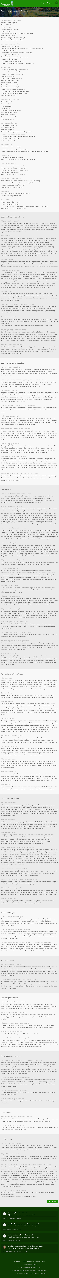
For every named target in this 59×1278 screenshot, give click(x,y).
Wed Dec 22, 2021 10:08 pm (13, 1218)
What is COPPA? (6, 25)
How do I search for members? (10, 172)
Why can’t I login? (6, 31)
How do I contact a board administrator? (13, 208)
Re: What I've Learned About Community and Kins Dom (25, 1246)
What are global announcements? (11, 110)
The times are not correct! (9, 50)
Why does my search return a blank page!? (14, 170)
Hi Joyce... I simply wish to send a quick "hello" (22, 1215)
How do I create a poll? (8, 76)
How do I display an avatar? (9, 59)
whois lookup (18, 1171)
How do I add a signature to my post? (12, 74)
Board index (17, 1262)
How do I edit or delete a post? (10, 72)
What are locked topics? (8, 117)
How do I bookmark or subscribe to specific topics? (17, 183)
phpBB (27, 425)
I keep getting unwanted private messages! (14, 149)
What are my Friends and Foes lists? (12, 157)
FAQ (24, 1262)
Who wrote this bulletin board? (10, 202)
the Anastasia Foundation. (39, 1270)
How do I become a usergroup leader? (13, 134)
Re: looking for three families (17, 1213)
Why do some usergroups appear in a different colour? (18, 136)
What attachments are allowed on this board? (15, 193)
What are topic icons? (7, 119)
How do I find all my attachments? (11, 196)
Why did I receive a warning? (10, 87)
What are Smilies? (6, 106)
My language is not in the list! (10, 55)
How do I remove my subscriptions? (12, 187)
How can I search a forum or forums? (12, 166)
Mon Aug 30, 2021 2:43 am (20, 1251)
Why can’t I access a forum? (9, 83)
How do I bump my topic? (8, 95)
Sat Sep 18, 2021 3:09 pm (12, 1240)
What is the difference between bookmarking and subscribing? (20, 181)
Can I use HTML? (6, 104)
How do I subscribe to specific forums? (13, 185)
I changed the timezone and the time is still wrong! (16, 53)
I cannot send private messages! (11, 147)
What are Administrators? (9, 125)
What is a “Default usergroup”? (10, 138)
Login (43, 3)
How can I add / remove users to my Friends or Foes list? (18, 159)
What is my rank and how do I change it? (13, 61)
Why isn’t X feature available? (10, 204)
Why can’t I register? (7, 27)
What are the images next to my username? (14, 57)
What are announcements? (9, 112)
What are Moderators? (8, 127)
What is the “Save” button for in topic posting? (15, 91)
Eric (4, 1218)
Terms (43, 1262)
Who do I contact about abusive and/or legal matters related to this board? (24, 206)
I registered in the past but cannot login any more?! (17, 33)
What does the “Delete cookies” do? (12, 40)
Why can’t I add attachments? (10, 85)
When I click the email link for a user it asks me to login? (18, 63)
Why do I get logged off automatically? (13, 38)
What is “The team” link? (8, 140)
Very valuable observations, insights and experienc (24, 1248)
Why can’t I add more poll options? (11, 78)
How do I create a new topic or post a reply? (14, 70)
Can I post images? (7, 108)
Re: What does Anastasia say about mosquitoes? (23, 1224)
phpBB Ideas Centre (29, 1158)
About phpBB (24, 1150)
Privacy (37, 1262)
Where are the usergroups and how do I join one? (16, 132)
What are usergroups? (8, 130)
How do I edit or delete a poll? (10, 80)
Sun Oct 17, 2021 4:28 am (14, 1229)
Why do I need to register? (9, 23)
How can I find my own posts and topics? (13, 174)
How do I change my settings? (10, 46)
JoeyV (4, 1229)
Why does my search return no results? (13, 168)
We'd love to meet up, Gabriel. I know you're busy (23, 1237)
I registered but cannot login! (10, 29)
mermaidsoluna (7, 1251)
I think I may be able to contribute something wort (23, 1226)
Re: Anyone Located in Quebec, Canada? (21, 1235)
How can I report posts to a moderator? (13, 89)
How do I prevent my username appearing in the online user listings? (22, 48)
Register (49, 3)
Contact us (30, 1262)
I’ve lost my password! (8, 35)
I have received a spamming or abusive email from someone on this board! (24, 151)
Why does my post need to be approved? (14, 93)
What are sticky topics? (8, 115)
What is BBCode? (6, 102)
